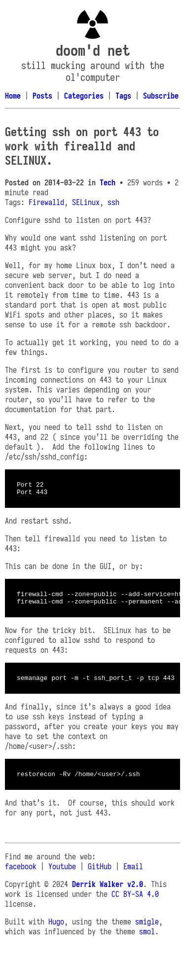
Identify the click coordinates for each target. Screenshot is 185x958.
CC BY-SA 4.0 (135, 903)
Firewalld (46, 202)
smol (147, 940)
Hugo (56, 930)
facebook (21, 875)
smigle (147, 930)
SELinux (86, 202)
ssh (113, 202)
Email (133, 875)
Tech (107, 182)
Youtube (62, 875)
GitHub (99, 875)
